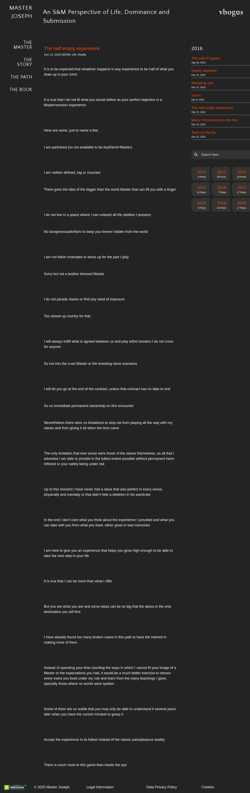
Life (74, 54)
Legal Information (100, 787)
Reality (82, 54)
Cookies (207, 787)
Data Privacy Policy (161, 787)
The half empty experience (212, 108)
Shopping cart (202, 83)
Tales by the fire (203, 132)
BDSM (66, 54)
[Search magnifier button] (196, 154)
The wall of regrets (206, 58)
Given (196, 95)
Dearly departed (204, 71)
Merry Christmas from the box (214, 120)
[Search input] (224, 154)
